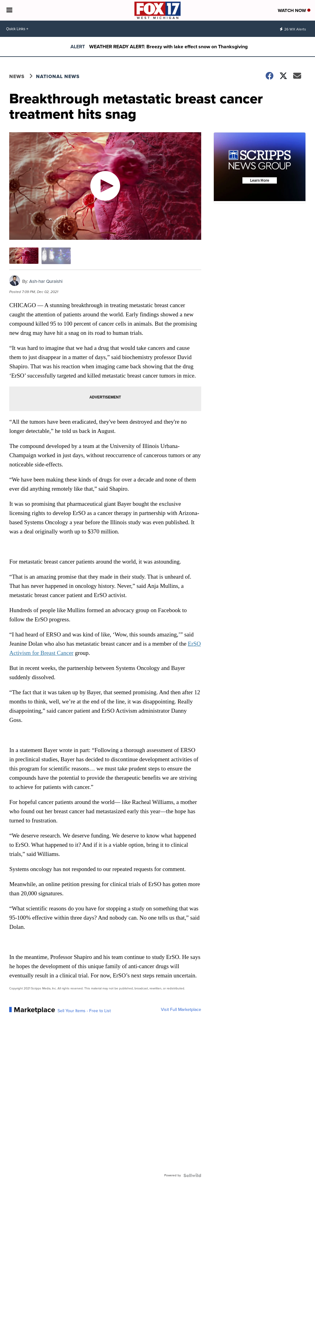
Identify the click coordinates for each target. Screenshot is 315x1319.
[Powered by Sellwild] (192, 1175)
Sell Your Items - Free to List (84, 1011)
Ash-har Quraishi (45, 281)
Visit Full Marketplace (181, 1010)
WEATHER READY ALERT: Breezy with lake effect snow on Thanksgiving (168, 46)
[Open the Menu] (9, 10)
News (17, 76)
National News (58, 76)
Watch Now (294, 10)
